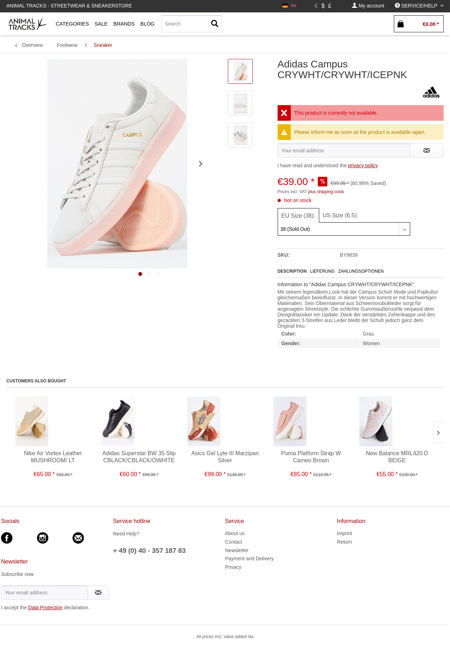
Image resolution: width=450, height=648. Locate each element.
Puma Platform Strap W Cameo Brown (311, 456)
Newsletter (236, 550)
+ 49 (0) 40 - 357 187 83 (149, 550)
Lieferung (322, 271)
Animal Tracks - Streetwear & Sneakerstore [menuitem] (69, 6)
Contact (233, 542)
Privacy (233, 567)
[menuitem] (368, 5)
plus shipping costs (326, 191)
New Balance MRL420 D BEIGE (397, 456)
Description (292, 271)
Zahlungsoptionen (361, 271)
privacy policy (362, 165)
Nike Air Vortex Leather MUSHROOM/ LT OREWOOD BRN (53, 457)
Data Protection (45, 607)
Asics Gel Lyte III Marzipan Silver (225, 456)
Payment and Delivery (249, 558)
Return (344, 542)
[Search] (191, 23)
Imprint (344, 533)
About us (235, 533)
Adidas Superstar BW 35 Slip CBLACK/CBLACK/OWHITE (139, 456)
